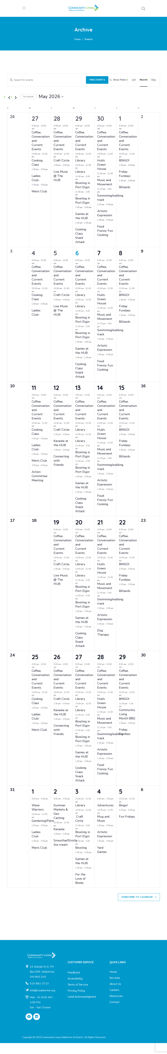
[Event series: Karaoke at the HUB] (55, 448)
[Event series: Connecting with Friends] (55, 464)
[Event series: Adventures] (98, 813)
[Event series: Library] (79, 168)
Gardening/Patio (43, 832)
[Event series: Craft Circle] (58, 168)
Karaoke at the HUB (61, 454)
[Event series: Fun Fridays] (120, 824)
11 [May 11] (34, 398)
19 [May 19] (56, 533)
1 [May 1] (120, 129)
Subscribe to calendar (137, 908)
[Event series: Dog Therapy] (98, 638)
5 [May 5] (55, 264)
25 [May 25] (35, 668)
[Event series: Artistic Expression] (98, 218)
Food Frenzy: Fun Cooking (105, 242)
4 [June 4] (99, 802)
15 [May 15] (122, 398)
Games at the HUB (81, 227)
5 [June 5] (120, 802)
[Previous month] (9, 109)
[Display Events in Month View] (143, 78)
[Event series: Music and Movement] (101, 187)
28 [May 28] (100, 668)
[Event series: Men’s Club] (33, 199)
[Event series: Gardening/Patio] (36, 828)
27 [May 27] (78, 668)
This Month (28, 107)
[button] (143, 8)
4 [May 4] (33, 264)
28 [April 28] (57, 129)
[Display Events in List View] (134, 78)
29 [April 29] (78, 129)
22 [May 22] (122, 533)
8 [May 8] (120, 264)
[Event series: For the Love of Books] (76, 882)
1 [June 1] (33, 802)
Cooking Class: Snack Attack (80, 246)
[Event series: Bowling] (79, 855)
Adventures (105, 816)
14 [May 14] (100, 398)
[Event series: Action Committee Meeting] (33, 479)
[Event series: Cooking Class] (36, 168)
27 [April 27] (35, 129)
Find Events (92, 78)
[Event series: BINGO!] (123, 168)
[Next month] (16, 109)
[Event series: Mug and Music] (101, 824)
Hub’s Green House (101, 175)
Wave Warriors (38, 818)
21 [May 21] (100, 533)
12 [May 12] (56, 398)
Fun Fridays (127, 828)
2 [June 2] (55, 802)
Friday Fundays (124, 185)
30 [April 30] (100, 129)
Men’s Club (39, 202)
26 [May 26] (57, 668)
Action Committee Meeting (39, 487)
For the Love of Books (80, 889)
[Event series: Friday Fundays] (120, 179)
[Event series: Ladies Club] (33, 839)
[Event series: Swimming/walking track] (101, 203)
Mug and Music (103, 830)
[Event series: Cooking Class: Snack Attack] (76, 237)
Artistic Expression (104, 224)
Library (80, 171)
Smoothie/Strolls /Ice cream (65, 854)
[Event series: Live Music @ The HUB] (55, 179)
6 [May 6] (77, 264)
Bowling (81, 859)
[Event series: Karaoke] (58, 837)
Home (77, 39)
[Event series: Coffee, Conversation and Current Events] (36, 140)
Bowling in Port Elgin (82, 196)
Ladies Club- (36, 189)
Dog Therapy (103, 643)
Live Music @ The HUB (61, 187)
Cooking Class (37, 173)
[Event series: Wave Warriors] (33, 813)
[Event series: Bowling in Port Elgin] (79, 190)
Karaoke (59, 840)
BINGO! (124, 171)
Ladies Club (36, 845)
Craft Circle (61, 171)
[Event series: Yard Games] (98, 855)
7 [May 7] (99, 264)
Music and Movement (104, 193)
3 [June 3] (77, 802)
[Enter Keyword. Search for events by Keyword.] (44, 78)
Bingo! (123, 816)
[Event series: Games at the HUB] (76, 221)
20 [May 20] (78, 533)
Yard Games (102, 861)
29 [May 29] (122, 668)
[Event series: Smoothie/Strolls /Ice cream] (55, 848)
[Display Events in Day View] (153, 78)
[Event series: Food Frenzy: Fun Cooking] (98, 234)
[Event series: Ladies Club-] (33, 183)
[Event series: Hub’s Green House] (101, 168)
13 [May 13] (78, 398)
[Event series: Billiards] (120, 194)
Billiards (124, 198)
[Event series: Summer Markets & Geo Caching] (55, 813)
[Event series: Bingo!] (123, 813)
